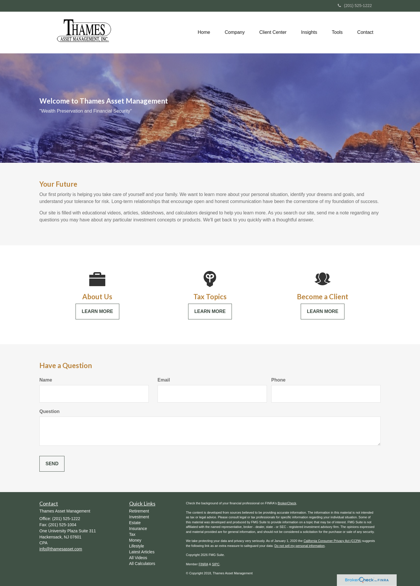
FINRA (203, 564)
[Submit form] (51, 464)
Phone (278, 379)
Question (49, 411)
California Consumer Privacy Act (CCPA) (332, 541)
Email (164, 379)
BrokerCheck (287, 503)
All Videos (138, 557)
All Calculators (142, 563)
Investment (139, 517)
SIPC (216, 564)
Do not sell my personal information (299, 545)
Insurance (138, 528)
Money (135, 540)
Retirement (139, 511)
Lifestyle (136, 546)
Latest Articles (142, 552)
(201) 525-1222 (355, 5)
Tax (132, 534)
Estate (135, 522)
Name (45, 379)
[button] (235, 32)
